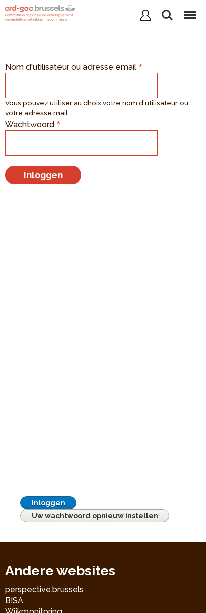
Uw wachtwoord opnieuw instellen (95, 516)
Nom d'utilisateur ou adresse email (70, 67)
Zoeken (167, 15)
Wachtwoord (29, 124)
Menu (189, 10)
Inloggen (48, 503)
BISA (14, 600)
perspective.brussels (44, 589)
